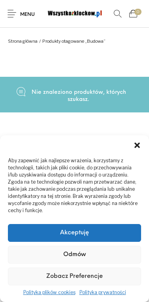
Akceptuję (74, 233)
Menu (27, 14)
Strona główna (23, 41)
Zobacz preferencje (74, 276)
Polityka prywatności (102, 292)
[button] (137, 145)
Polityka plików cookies (49, 292)
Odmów (74, 255)
